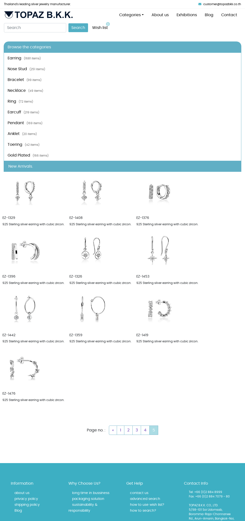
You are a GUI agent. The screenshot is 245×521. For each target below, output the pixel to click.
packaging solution (88, 499)
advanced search (145, 499)
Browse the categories (29, 47)
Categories (130, 15)
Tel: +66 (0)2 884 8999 (205, 492)
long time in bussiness (90, 493)
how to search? (143, 510)
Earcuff (23, 112)
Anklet (22, 134)
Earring (24, 58)
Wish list (101, 26)
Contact (229, 15)
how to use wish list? (147, 505)
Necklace (25, 91)
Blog (209, 15)
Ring (20, 101)
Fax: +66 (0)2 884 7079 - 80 (209, 496)
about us (21, 493)
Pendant (25, 123)
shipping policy (27, 505)
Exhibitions (187, 15)
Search (78, 28)
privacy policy (26, 499)
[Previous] (113, 430)
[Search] (35, 27)
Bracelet (24, 80)
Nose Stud (26, 69)
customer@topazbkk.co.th (219, 4)
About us (160, 15)
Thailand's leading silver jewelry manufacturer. (37, 4)
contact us (139, 493)
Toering (23, 145)
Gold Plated (28, 155)
